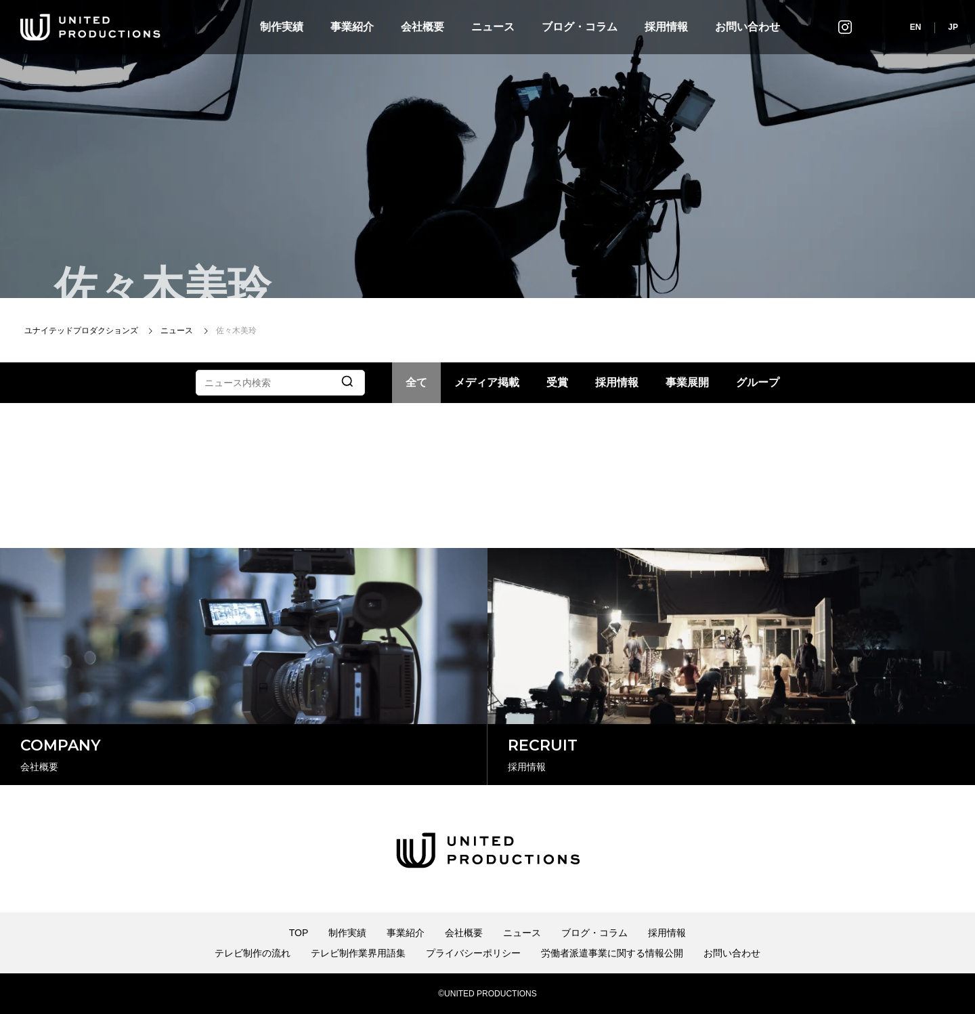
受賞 (557, 382)
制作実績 (281, 27)
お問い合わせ (747, 27)
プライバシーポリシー (473, 953)
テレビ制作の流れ (252, 953)
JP (953, 27)
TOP (299, 932)
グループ (757, 382)
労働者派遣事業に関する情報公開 (612, 953)
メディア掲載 (486, 382)
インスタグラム (845, 27)
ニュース (493, 27)
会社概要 (422, 27)
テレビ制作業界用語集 (358, 953)
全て (416, 382)
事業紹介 (352, 27)
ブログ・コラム (580, 27)
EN (916, 27)
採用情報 (666, 27)
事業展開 (687, 382)
